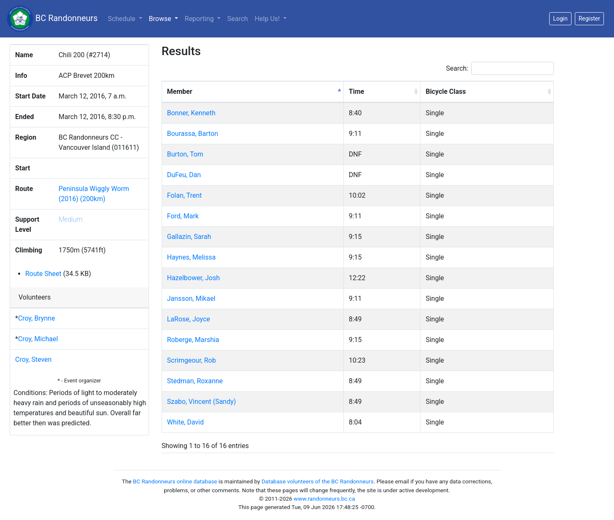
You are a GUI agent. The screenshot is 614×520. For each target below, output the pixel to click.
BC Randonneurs (52, 18)
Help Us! (268, 19)
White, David (185, 422)
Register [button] (589, 18)
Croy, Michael (38, 339)
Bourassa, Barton (192, 134)
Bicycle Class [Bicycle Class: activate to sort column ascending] (445, 92)
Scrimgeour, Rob (191, 360)
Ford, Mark (183, 216)
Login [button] (560, 18)
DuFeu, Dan (184, 175)
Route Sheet (43, 274)
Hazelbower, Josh (193, 278)
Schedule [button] (122, 19)
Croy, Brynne (36, 318)
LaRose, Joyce (188, 319)
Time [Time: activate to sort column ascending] (356, 92)
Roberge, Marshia (193, 340)
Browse (165, 18)
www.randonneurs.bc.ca (324, 498)
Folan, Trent (184, 195)
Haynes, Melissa (191, 257)
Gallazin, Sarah (189, 237)
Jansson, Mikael (191, 298)
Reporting (200, 19)
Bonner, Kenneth (191, 113)
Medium (70, 219)
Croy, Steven (33, 359)
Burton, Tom (185, 154)
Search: (500, 68)
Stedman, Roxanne (195, 381)
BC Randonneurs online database (175, 481)
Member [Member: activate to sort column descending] (179, 92)
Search (237, 19)
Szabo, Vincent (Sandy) (201, 402)
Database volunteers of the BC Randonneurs (317, 481)
